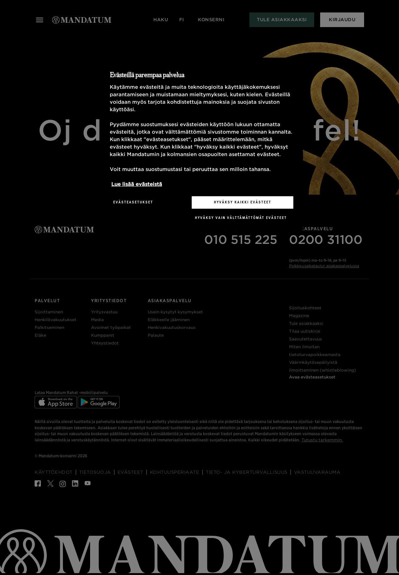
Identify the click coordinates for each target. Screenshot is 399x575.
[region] (201, 144)
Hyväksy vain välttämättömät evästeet (241, 218)
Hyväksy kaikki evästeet (242, 202)
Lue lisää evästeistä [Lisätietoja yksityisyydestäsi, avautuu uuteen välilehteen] (136, 184)
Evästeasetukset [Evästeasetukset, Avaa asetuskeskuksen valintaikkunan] (133, 202)
